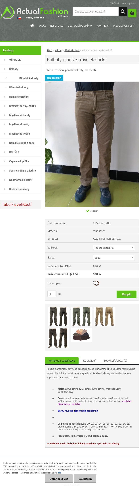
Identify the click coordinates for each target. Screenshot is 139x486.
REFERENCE (57, 26)
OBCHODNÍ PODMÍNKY (80, 26)
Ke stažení (89, 360)
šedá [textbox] (97, 257)
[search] (123, 11)
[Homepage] (32, 25)
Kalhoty (58, 50)
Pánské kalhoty (71, 50)
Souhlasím (85, 479)
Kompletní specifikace (62, 360)
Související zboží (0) (115, 360)
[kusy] (51, 294)
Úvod (49, 50)
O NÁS (42, 26)
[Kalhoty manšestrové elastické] (92, 83)
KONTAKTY (102, 26)
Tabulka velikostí (16, 204)
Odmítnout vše (59, 479)
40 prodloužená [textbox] (104, 247)
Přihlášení (114, 3)
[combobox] (113, 247)
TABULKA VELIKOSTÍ (123, 26)
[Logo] (34, 12)
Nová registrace (129, 3)
